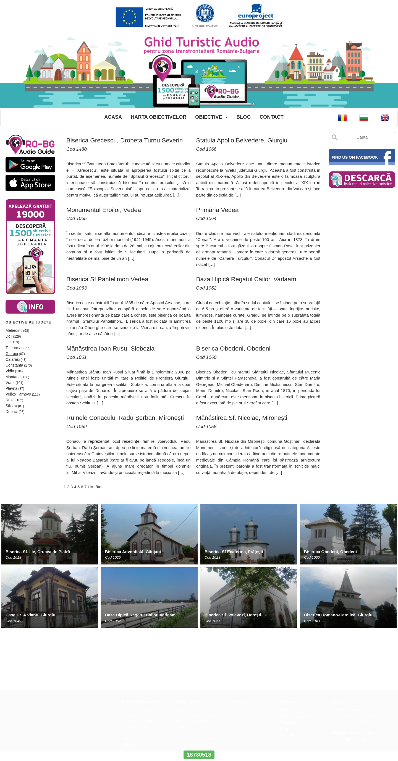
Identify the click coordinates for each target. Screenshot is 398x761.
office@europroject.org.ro (353, 673)
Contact (272, 117)
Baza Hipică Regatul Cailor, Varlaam (140, 614)
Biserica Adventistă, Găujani (133, 551)
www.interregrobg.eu (198, 744)
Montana (13, 377)
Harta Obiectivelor (158, 117)
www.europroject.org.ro (351, 679)
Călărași (13, 359)
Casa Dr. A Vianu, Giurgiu (30, 614)
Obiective (208, 117)
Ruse (10, 400)
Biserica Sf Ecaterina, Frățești (234, 551)
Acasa (113, 117)
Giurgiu (12, 353)
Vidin (10, 371)
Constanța (14, 365)
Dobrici (12, 411)
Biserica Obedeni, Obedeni (330, 551)
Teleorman (14, 348)
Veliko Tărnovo (18, 394)
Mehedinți (14, 330)
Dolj (9, 336)
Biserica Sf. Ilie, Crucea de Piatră (38, 551)
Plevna (11, 388)
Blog (243, 117)
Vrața (10, 382)
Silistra (11, 406)
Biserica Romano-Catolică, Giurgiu (338, 614)
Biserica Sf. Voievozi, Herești (233, 614)
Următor (95, 486)
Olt (8, 342)
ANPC (233, 650)
